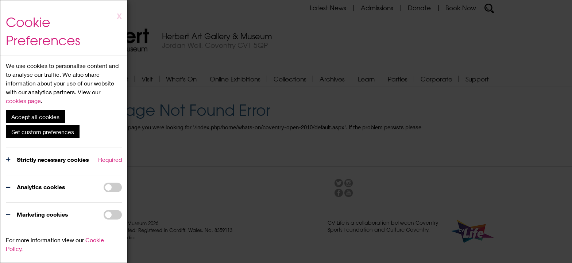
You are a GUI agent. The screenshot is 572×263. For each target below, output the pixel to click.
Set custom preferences (42, 131)
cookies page (23, 100)
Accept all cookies (35, 116)
